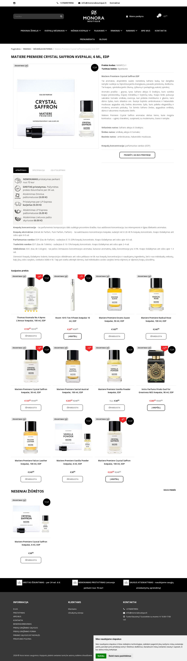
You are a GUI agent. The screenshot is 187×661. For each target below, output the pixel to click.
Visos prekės (169, 490)
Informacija (20, 602)
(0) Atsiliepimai (58, 170)
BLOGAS (103, 39)
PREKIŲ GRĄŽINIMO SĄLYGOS (25, 627)
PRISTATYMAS (19, 613)
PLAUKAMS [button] (99, 30)
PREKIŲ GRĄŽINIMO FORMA (24, 631)
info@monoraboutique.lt (92, 3)
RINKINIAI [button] (115, 30)
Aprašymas (20, 170)
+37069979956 (65, 3)
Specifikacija (38, 170)
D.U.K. (15, 609)
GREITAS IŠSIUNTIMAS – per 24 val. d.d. (39, 582)
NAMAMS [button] (130, 30)
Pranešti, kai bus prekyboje (137, 155)
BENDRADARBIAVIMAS (22, 624)
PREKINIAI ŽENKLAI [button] (29, 30)
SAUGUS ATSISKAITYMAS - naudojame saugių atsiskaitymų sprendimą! (148, 584)
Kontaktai (115, 3)
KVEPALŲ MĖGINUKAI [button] (55, 30)
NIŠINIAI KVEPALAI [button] (79, 30)
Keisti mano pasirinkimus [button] (120, 656)
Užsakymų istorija (75, 613)
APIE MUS (145, 30)
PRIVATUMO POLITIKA (22, 639)
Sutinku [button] (101, 656)
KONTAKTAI (160, 30)
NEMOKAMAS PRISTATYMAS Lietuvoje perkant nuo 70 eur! (93, 584)
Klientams (74, 602)
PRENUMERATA (87, 39)
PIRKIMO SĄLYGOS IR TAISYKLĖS (26, 635)
